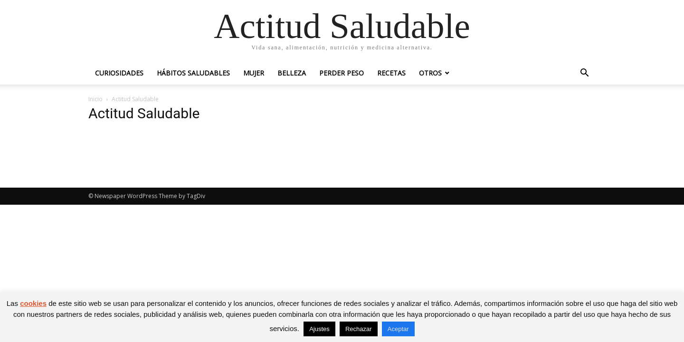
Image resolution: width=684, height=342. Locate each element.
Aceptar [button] (398, 328)
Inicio (95, 99)
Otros (430, 72)
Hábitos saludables (193, 72)
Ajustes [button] (319, 328)
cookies (33, 303)
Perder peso (341, 72)
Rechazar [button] (358, 328)
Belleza (291, 72)
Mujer (253, 72)
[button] (584, 73)
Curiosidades (119, 72)
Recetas (391, 72)
